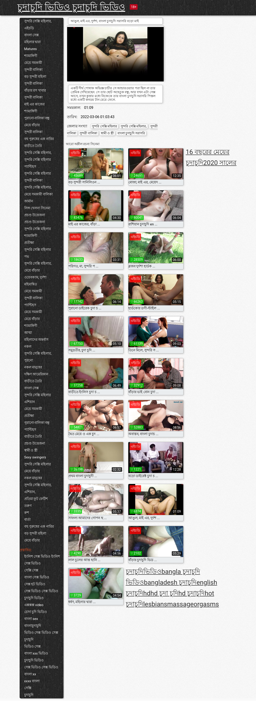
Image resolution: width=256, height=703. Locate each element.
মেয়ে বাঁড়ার (32, 125)
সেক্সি (27, 688)
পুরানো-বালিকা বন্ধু (37, 118)
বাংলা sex (31, 619)
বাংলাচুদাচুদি (32, 626)
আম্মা (28, 333)
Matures (30, 49)
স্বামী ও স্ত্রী (30, 450)
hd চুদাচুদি (191, 593)
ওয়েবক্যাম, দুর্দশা (35, 277)
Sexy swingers (35, 457)
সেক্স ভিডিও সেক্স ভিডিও (41, 591)
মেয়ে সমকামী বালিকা (38, 194)
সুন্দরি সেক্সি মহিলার (37, 160)
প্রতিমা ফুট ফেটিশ (36, 499)
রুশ (26, 513)
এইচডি (29, 28)
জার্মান (28, 201)
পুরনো (28, 360)
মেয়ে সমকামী (33, 63)
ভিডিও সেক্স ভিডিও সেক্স (41, 633)
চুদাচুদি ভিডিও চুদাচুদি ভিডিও (71, 7)
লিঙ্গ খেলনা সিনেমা (37, 208)
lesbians (155, 604)
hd (147, 593)
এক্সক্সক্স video (34, 605)
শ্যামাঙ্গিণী (30, 56)
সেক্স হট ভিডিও (34, 584)
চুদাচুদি (28, 639)
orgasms (206, 604)
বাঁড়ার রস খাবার (35, 90)
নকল (27, 346)
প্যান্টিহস (30, 167)
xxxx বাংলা (32, 681)
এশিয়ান (29, 402)
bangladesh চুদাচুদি (170, 582)
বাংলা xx (30, 674)
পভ (26, 256)
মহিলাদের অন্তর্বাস (36, 340)
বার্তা (27, 520)
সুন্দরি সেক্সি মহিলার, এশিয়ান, (37, 488)
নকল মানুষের (33, 367)
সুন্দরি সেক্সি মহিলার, (37, 21)
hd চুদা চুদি (164, 593)
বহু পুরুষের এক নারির (39, 139)
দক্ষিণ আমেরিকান (36, 374)
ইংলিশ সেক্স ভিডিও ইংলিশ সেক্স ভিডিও (42, 559)
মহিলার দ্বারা (32, 42)
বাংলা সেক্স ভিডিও (36, 577)
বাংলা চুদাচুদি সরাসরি (131, 133)
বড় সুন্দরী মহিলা (35, 77)
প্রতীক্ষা (29, 243)
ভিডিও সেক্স (32, 646)
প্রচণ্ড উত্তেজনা (34, 215)
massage (180, 604)
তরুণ (28, 506)
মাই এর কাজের (34, 104)
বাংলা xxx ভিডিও (36, 653)
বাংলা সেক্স (31, 35)
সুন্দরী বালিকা (33, 70)
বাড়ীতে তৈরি (33, 146)
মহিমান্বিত (30, 284)
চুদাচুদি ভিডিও (34, 598)
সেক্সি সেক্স (31, 570)
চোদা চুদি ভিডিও (35, 612)
